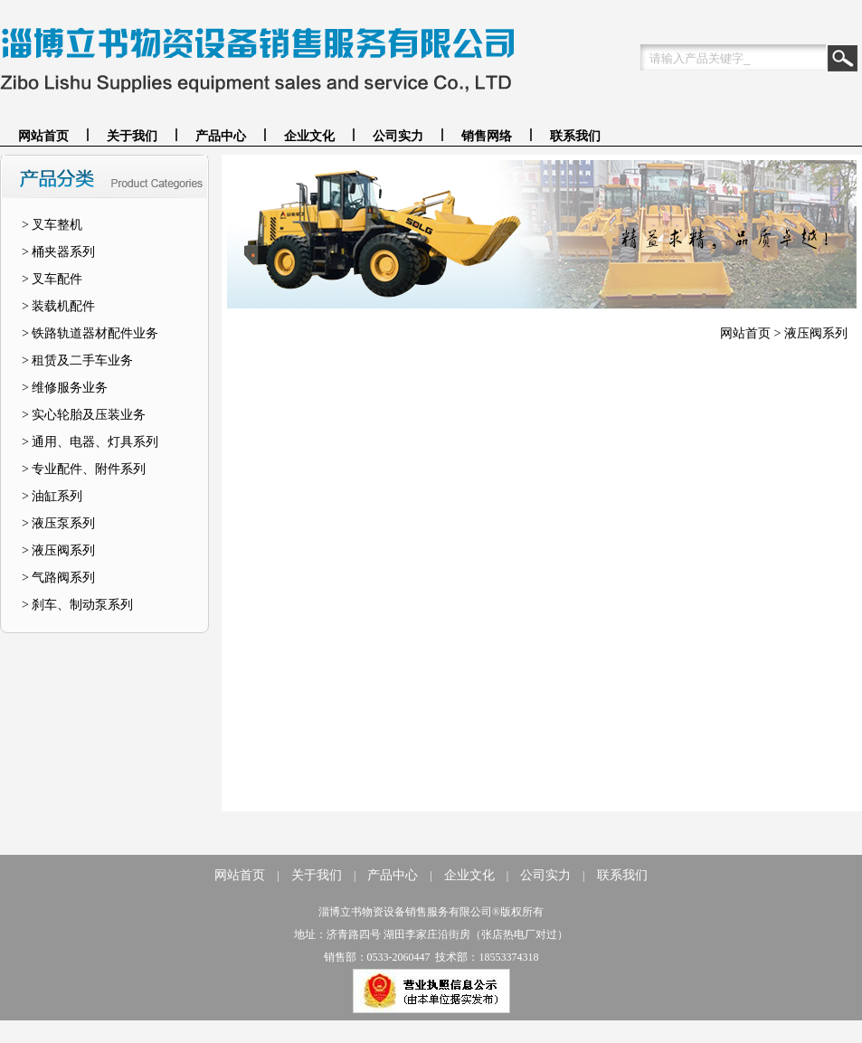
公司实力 (398, 136)
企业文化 (309, 136)
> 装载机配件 (58, 306)
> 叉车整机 (52, 225)
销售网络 (486, 136)
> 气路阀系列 (58, 577)
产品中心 (220, 136)
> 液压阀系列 (58, 550)
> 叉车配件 (52, 279)
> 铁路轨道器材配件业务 (90, 333)
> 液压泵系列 (58, 523)
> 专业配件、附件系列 (84, 469)
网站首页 (43, 136)
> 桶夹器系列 (58, 252)
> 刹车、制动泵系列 (77, 605)
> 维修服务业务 (65, 387)
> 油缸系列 (52, 496)
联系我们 (575, 136)
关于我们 (132, 136)
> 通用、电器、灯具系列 (90, 442)
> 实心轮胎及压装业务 (84, 415)
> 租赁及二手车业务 (77, 360)
